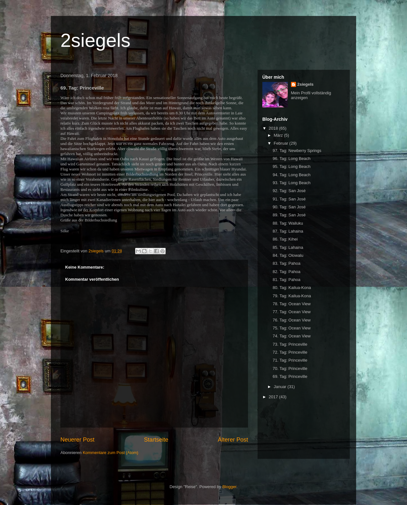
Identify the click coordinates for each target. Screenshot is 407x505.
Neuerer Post (77, 439)
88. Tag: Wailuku (287, 223)
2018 (274, 128)
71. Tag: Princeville (289, 360)
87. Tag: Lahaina (287, 231)
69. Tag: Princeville (289, 376)
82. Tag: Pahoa (286, 271)
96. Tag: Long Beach (291, 158)
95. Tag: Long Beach (291, 166)
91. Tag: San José (289, 199)
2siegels (95, 40)
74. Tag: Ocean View (291, 336)
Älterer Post (233, 439)
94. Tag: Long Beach (291, 174)
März (279, 135)
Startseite (156, 439)
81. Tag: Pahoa (286, 279)
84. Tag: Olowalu (287, 255)
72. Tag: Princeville (289, 352)
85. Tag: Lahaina (287, 247)
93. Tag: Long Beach (291, 182)
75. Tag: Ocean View (291, 328)
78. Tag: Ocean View (291, 303)
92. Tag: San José (289, 190)
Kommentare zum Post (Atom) (110, 452)
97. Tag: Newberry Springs (296, 150)
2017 (274, 396)
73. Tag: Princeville (289, 344)
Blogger (229, 486)
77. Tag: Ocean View (291, 311)
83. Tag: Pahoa (286, 263)
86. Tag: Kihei (285, 239)
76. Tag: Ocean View (291, 320)
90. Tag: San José (289, 207)
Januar (280, 386)
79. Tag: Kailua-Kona (291, 295)
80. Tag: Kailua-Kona (291, 287)
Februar (281, 143)
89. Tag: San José (289, 215)
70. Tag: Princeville (289, 368)
